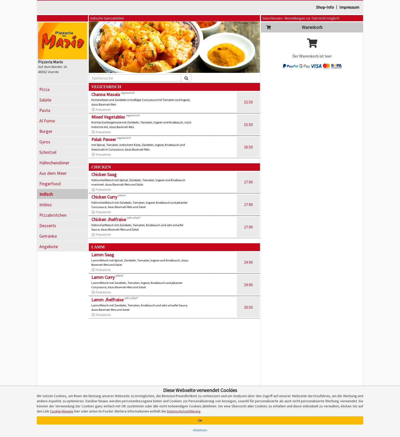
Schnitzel (47, 152)
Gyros (44, 142)
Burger (45, 131)
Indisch (46, 194)
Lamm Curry (103, 277)
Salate (45, 100)
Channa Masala (105, 94)
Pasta (44, 110)
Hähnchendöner (54, 163)
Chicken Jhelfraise (108, 219)
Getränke (48, 236)
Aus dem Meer (53, 173)
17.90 (248, 182)
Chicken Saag (104, 174)
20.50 (248, 307)
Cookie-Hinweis (61, 411)
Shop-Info (325, 7)
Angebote (48, 246)
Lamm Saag (102, 255)
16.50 (248, 147)
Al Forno (47, 121)
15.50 (248, 102)
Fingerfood (50, 184)
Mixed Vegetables (108, 117)
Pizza (44, 89)
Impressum (349, 7)
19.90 (248, 262)
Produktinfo (101, 110)
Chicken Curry (104, 197)
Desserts (47, 225)
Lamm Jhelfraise (107, 300)
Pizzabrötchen (53, 215)
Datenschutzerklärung (184, 411)
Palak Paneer (103, 139)
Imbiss (45, 205)
